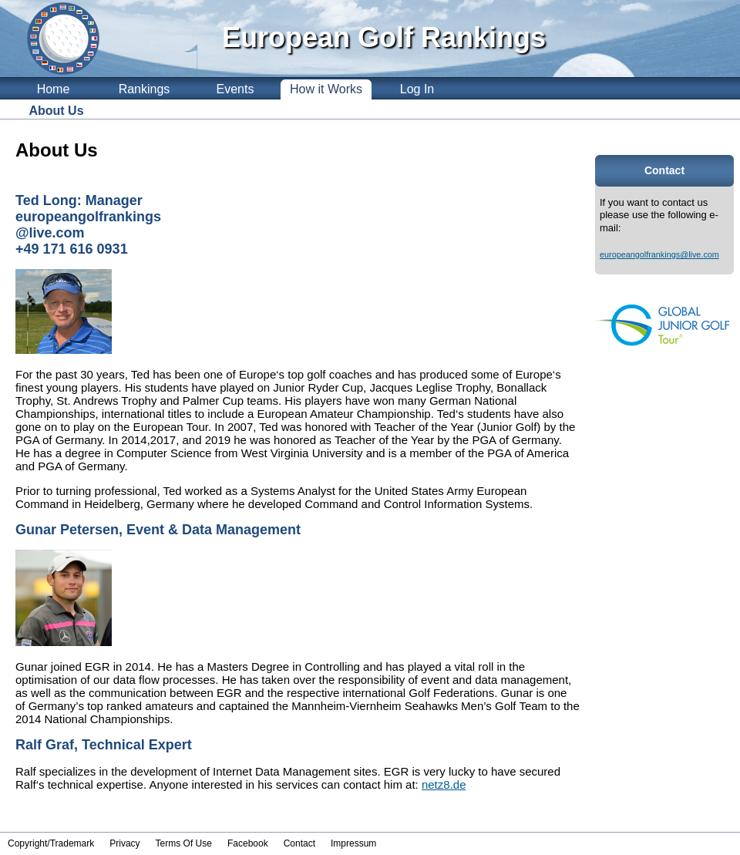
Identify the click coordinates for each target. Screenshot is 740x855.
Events (235, 89)
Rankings (144, 89)
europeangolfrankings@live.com (659, 254)
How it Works (326, 89)
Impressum (353, 843)
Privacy (124, 843)
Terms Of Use (184, 843)
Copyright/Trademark (51, 843)
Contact (299, 843)
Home (53, 89)
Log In (417, 89)
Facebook (247, 843)
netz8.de (444, 784)
